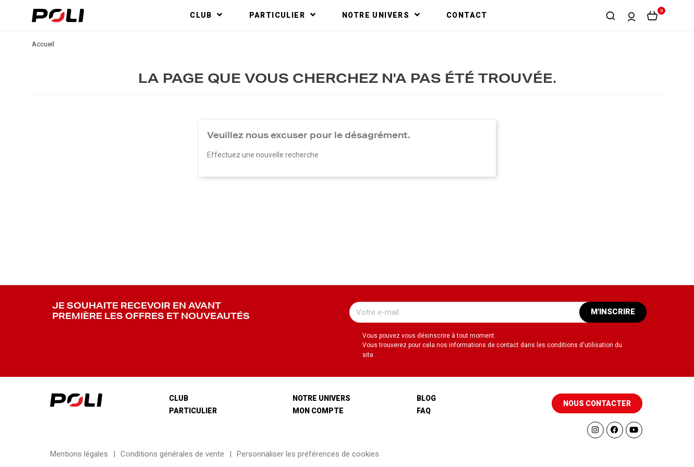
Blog (426, 398)
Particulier (193, 411)
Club (178, 398)
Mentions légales (79, 454)
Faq (424, 411)
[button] (610, 15)
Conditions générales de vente (172, 454)
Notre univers (321, 398)
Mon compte (318, 411)
